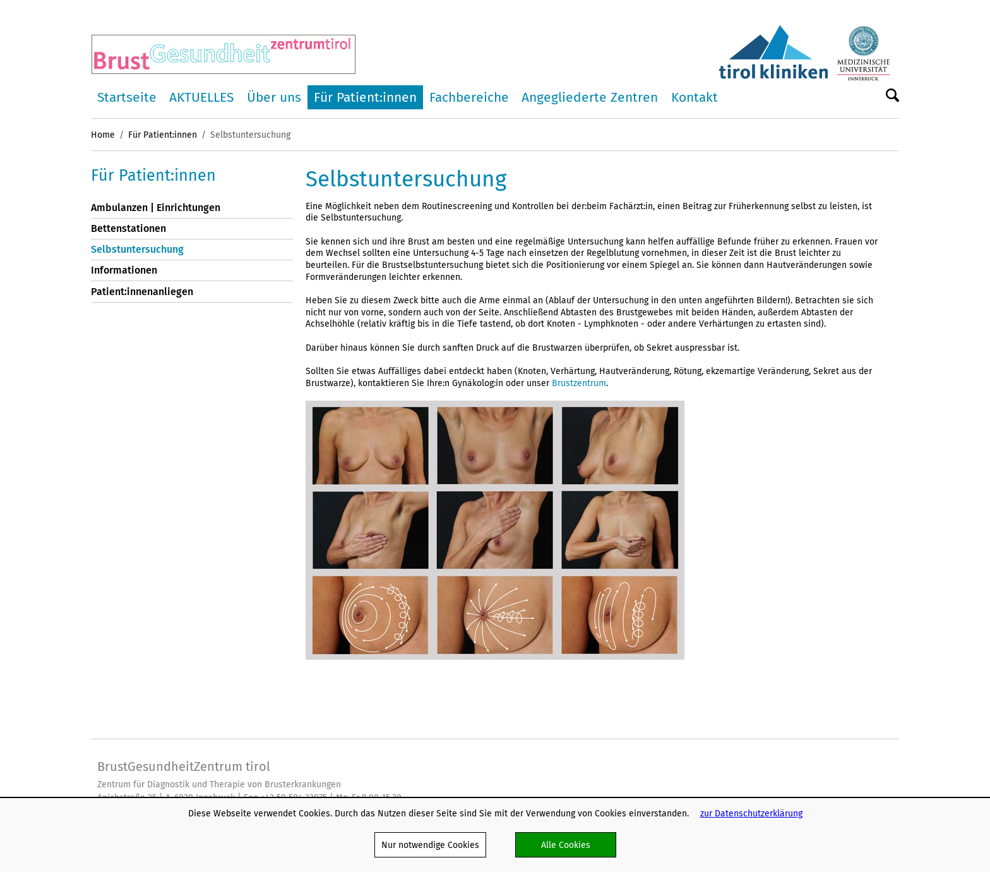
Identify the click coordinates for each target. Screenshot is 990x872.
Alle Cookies (565, 845)
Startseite (127, 97)
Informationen (124, 270)
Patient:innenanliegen (142, 291)
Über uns (274, 97)
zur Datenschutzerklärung (751, 813)
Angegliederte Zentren (590, 97)
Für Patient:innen (365, 97)
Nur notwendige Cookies (430, 845)
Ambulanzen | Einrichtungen (155, 207)
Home (103, 134)
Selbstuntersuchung (137, 249)
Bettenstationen (128, 228)
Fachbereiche (469, 97)
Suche (892, 96)
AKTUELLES (201, 97)
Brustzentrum (579, 383)
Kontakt (694, 97)
